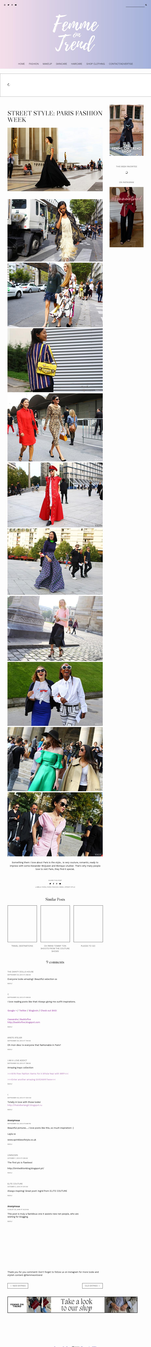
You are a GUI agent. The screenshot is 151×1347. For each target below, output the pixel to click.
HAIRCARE (76, 63)
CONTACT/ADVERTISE (121, 63)
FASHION (34, 63)
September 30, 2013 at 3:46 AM (19, 975)
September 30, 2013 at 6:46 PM (19, 1123)
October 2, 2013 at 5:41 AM (17, 1186)
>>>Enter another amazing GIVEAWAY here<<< (31, 1079)
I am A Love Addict (17, 1060)
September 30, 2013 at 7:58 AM (19, 1063)
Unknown (12, 1155)
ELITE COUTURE (15, 1184)
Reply (9, 983)
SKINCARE (61, 63)
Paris (44, 887)
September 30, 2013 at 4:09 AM (19, 997)
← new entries (18, 1286)
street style (70, 887)
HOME (21, 63)
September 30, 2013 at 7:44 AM (19, 1041)
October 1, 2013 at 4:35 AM (17, 1158)
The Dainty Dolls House (20, 972)
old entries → (92, 1286)
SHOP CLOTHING (95, 63)
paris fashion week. (55, 887)
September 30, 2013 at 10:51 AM (19, 1098)
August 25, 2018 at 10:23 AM (18, 1209)
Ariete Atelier (14, 1038)
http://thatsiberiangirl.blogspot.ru (24, 1105)
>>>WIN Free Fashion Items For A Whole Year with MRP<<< (37, 1073)
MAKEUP (47, 63)
